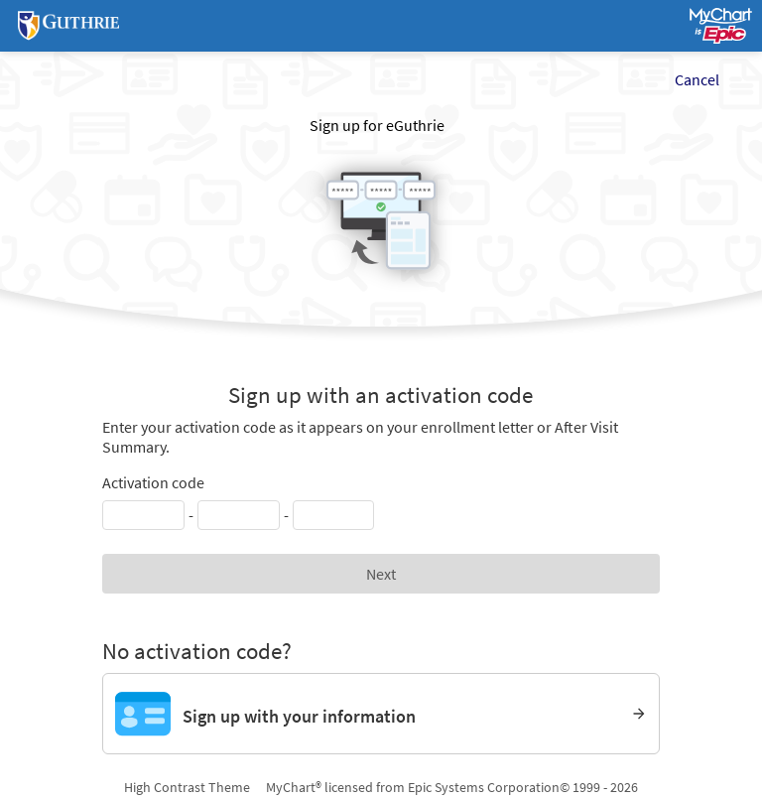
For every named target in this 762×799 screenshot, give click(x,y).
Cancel (697, 79)
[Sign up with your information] (381, 713)
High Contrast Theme (187, 787)
